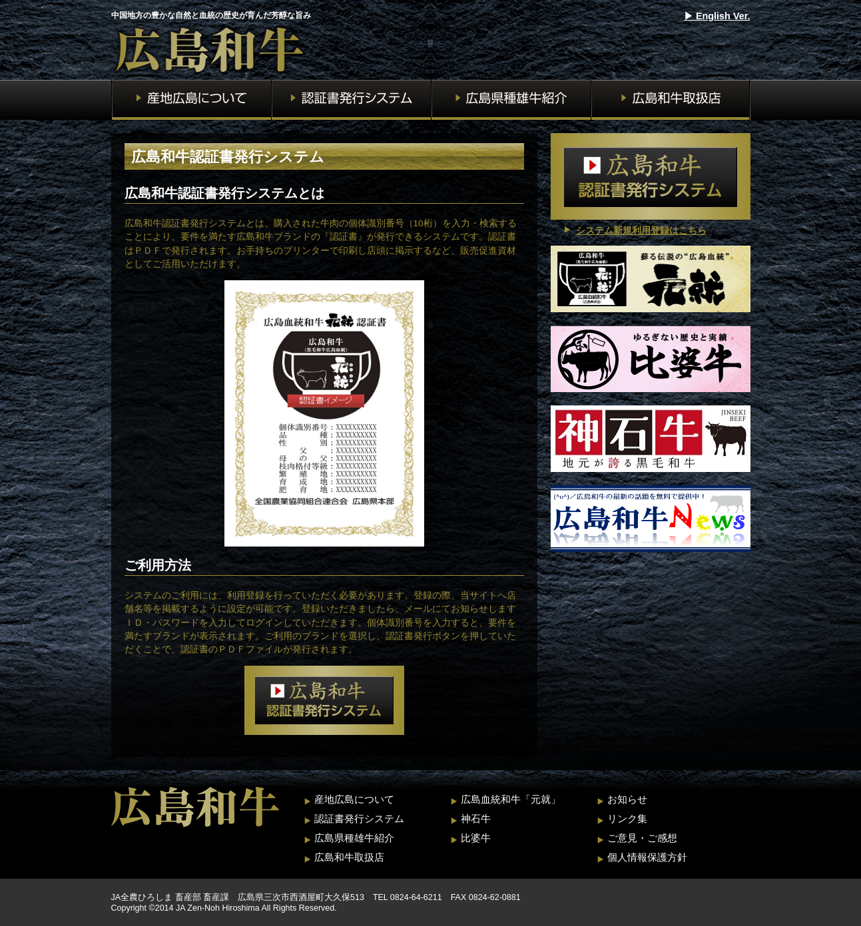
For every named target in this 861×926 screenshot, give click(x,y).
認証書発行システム (359, 818)
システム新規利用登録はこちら (641, 231)
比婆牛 (476, 837)
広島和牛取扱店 (349, 857)
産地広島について (354, 799)
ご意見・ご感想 (642, 837)
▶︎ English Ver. (717, 16)
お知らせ (627, 799)
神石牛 (476, 818)
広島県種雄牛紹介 (354, 837)
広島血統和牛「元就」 (511, 799)
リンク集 (627, 818)
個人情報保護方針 (647, 857)
